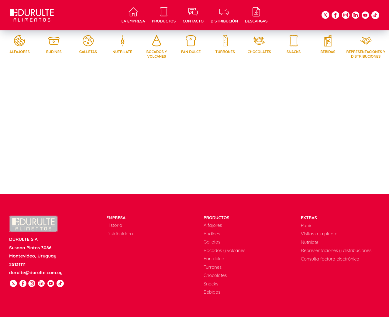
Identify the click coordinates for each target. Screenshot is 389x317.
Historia (114, 225)
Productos (164, 15)
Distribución (224, 15)
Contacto (193, 15)
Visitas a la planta (319, 234)
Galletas (88, 44)
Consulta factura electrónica (330, 259)
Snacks (293, 44)
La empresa (133, 15)
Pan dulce (191, 44)
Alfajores (19, 44)
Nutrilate (122, 44)
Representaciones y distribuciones (366, 47)
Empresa (116, 217)
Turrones (225, 44)
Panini (307, 225)
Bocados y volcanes (156, 47)
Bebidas (328, 44)
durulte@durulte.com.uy (36, 272)
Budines (54, 44)
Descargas (256, 15)
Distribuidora (119, 234)
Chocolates (259, 44)
